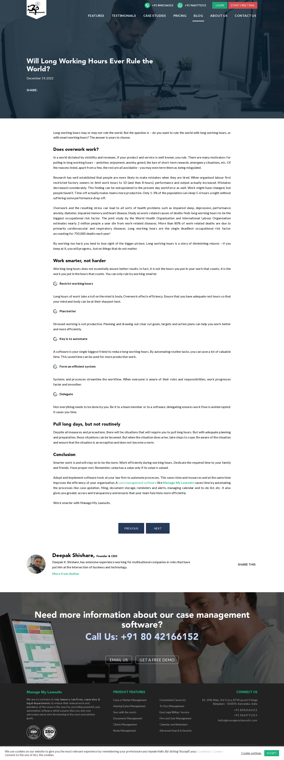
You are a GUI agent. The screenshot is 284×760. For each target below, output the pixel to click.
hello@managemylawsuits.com (237, 720)
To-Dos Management (172, 706)
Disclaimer (140, 751)
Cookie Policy (157, 751)
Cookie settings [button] (251, 753)
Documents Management (127, 718)
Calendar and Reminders (174, 724)
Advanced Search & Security (176, 730)
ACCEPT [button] (272, 753)
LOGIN (248, 5)
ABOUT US (218, 23)
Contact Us (245, 23)
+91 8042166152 (159, 9)
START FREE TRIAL (242, 13)
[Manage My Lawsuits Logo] (44, 17)
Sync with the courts (124, 712)
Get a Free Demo (157, 659)
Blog (198, 23)
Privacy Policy (176, 751)
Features (96, 23)
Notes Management (124, 730)
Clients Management (125, 724)
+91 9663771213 (191, 9)
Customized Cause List (173, 700)
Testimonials (124, 23)
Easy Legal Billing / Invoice (174, 712)
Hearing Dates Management (129, 706)
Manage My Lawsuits (179, 482)
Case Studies (154, 23)
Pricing (180, 23)
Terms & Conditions (199, 751)
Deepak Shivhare (72, 555)
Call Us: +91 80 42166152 (142, 637)
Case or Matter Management (130, 700)
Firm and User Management (175, 718)
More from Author (65, 573)
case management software (138, 482)
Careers (218, 751)
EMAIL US (118, 659)
